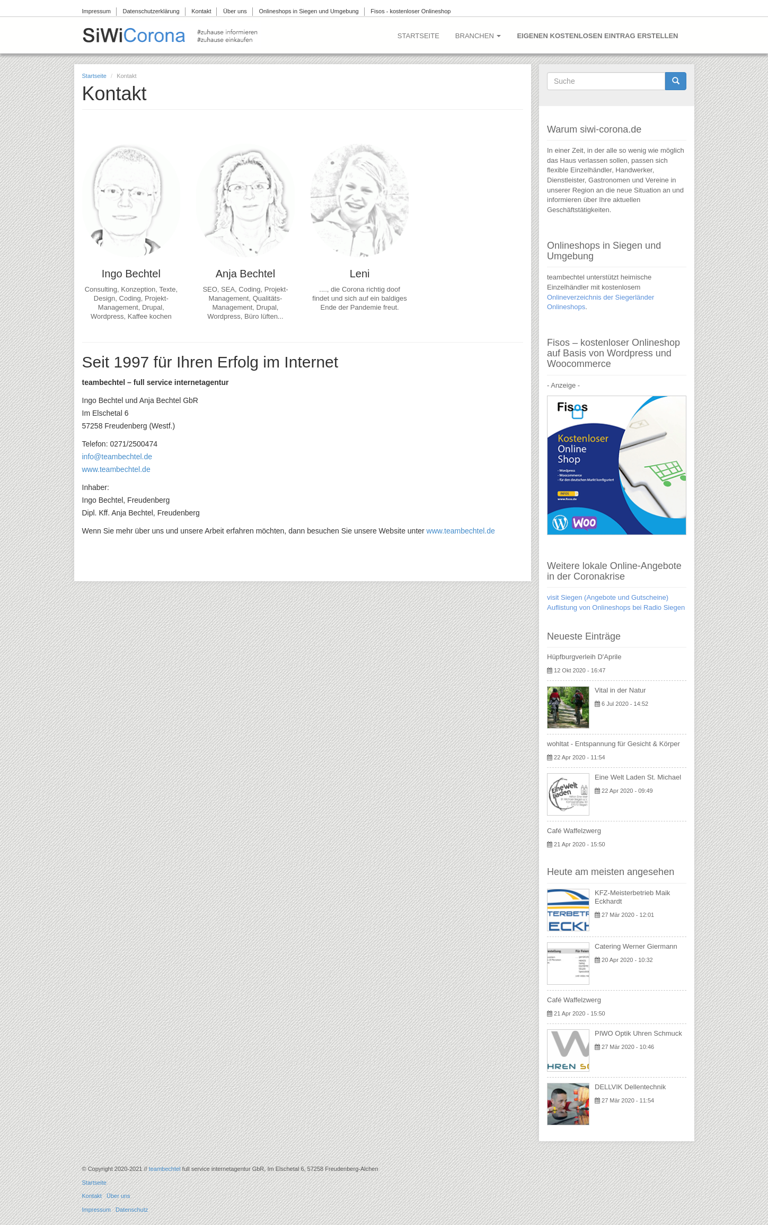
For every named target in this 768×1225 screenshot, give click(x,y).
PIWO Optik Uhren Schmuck (638, 1033)
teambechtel (165, 1169)
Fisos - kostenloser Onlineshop (410, 11)
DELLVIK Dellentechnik (630, 1087)
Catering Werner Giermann (636, 946)
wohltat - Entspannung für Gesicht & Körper (613, 744)
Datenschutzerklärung (151, 11)
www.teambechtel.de (116, 469)
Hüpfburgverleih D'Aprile (584, 657)
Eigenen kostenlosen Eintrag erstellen (597, 36)
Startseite (418, 36)
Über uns (235, 11)
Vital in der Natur (620, 690)
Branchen (478, 36)
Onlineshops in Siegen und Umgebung (308, 11)
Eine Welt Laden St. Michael (638, 777)
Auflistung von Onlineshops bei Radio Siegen (616, 607)
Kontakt (201, 11)
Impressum (96, 11)
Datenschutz (132, 1209)
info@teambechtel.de (117, 456)
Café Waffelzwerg (574, 831)
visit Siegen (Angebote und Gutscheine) (607, 597)
